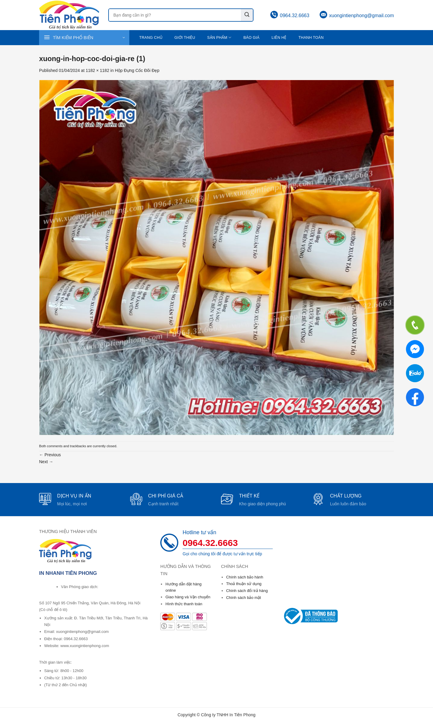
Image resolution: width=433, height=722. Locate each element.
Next (46, 461)
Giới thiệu (184, 38)
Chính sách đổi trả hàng (247, 590)
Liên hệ (279, 38)
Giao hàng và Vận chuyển (187, 597)
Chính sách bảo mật (243, 597)
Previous (50, 454)
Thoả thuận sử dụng (244, 583)
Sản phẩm (219, 37)
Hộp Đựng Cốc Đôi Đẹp (137, 70)
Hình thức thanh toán (183, 604)
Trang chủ (150, 38)
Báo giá (251, 38)
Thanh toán (311, 38)
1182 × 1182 (97, 70)
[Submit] (247, 15)
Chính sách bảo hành (244, 577)
